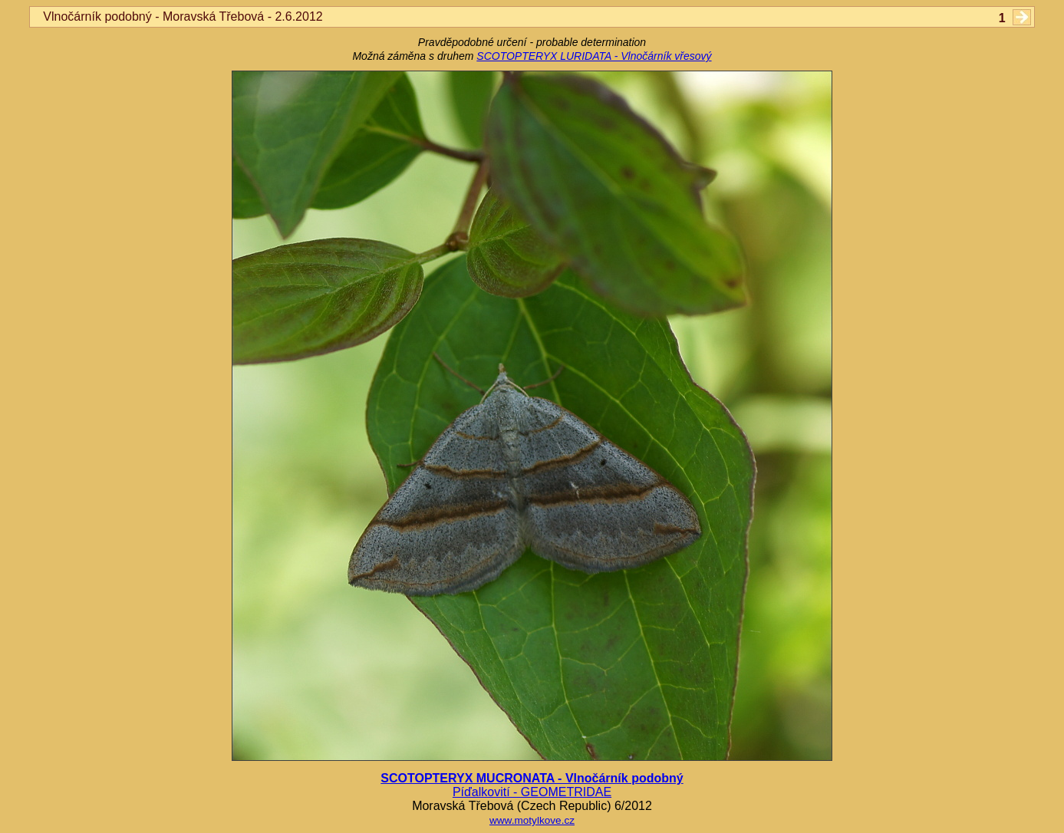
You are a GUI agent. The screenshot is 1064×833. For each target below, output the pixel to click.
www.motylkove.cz (532, 820)
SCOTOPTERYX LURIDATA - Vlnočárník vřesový (593, 56)
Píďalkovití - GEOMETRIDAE (532, 791)
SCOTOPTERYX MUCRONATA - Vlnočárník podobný (531, 778)
